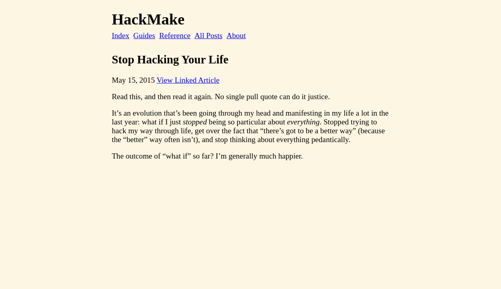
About (236, 35)
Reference (174, 35)
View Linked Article (188, 80)
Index (120, 35)
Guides (144, 35)
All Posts (208, 35)
